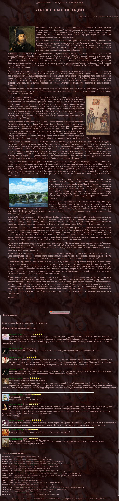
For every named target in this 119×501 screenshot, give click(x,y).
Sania (25, 430)
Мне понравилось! (59, 312)
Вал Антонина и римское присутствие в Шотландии (37, 464)
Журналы (82, 498)
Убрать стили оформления (108, 16)
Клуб (74, 498)
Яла (25, 357)
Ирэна (26, 404)
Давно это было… (44, 2)
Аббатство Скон (21, 480)
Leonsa (26, 378)
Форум (68, 498)
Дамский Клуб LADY (97, 498)
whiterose (27, 420)
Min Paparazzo (76, 2)
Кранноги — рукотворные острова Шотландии (34, 471)
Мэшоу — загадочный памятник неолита (32, 461)
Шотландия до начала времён (26, 459)
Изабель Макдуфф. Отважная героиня (30, 482)
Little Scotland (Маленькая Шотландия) (46, 498)
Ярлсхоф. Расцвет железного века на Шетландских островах (40, 473)
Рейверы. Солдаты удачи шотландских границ (34, 489)
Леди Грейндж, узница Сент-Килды (29, 466)
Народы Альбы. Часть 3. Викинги (28, 494)
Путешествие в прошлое (24, 492)
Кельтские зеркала (22, 478)
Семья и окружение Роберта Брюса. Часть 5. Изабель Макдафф (41, 487)
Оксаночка (27, 334)
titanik (25, 439)
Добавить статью (19, 498)
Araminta (27, 395)
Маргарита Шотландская (25, 468)
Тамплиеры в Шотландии (25, 457)
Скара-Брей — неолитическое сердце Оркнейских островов (40, 475)
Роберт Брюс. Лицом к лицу (26, 485)
